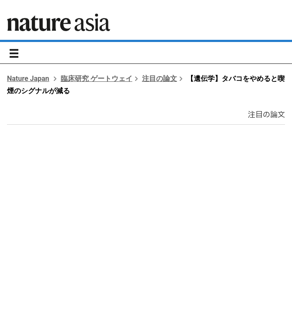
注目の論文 (159, 78)
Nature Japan (28, 78)
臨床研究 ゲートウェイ (96, 78)
